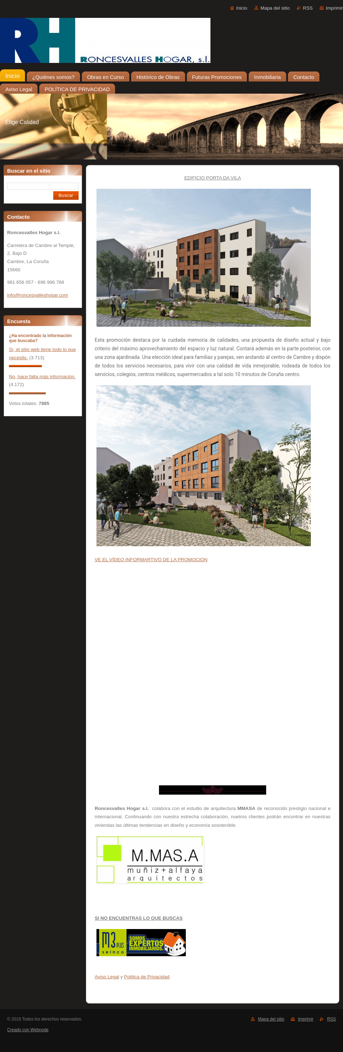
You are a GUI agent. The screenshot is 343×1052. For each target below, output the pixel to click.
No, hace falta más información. (42, 376)
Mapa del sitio (275, 8)
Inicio (241, 8)
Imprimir (334, 8)
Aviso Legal (107, 976)
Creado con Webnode (28, 1029)
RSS (308, 8)
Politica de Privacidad (146, 976)
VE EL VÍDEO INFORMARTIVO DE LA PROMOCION (151, 559)
